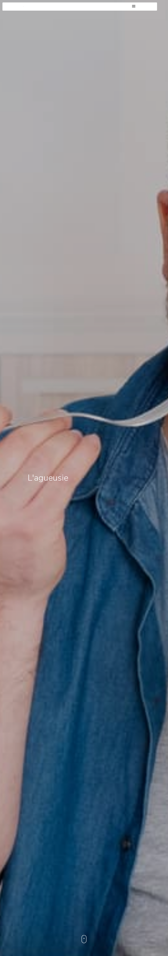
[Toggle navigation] (133, 6)
